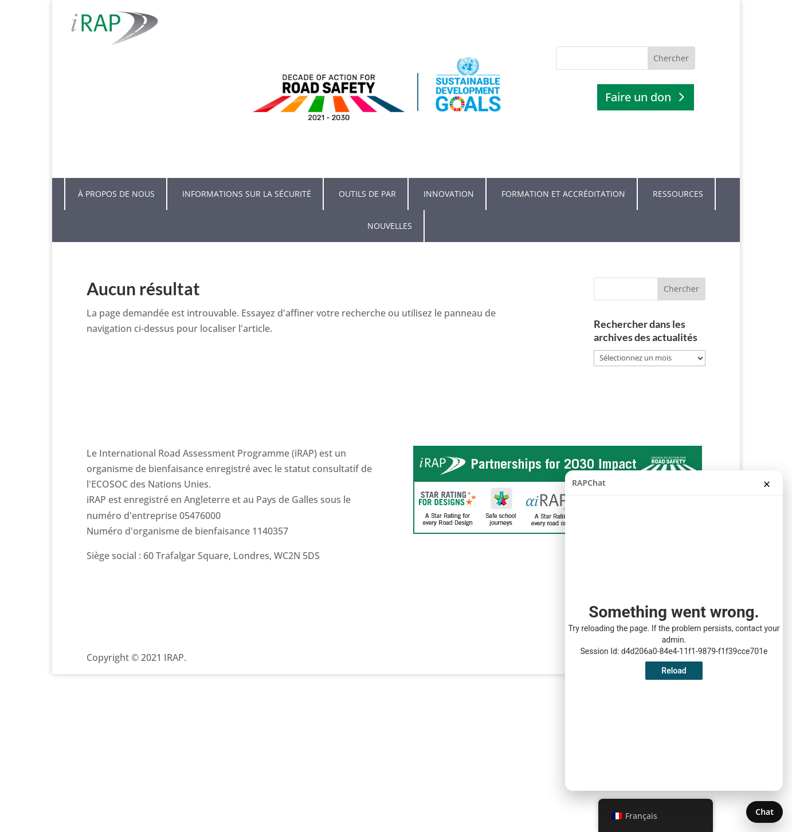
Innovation (449, 173)
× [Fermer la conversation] (767, 483)
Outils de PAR (367, 173)
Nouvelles (389, 205)
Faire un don (638, 97)
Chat (764, 811)
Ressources (678, 173)
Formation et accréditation (563, 173)
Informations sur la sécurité (246, 173)
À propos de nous (116, 173)
